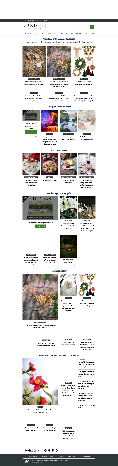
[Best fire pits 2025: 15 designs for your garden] (68, 246)
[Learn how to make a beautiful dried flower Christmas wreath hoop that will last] (87, 326)
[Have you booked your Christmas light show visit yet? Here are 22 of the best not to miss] (49, 121)
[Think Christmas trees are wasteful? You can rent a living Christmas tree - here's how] (68, 415)
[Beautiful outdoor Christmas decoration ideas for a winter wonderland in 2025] (59, 61)
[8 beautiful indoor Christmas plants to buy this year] (68, 207)
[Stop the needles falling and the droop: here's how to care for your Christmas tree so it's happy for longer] (68, 369)
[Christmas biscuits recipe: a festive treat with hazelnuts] (31, 164)
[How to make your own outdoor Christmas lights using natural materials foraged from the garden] (68, 285)
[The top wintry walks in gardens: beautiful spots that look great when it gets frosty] (68, 121)
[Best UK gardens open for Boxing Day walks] (87, 121)
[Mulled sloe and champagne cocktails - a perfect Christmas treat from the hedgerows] (87, 164)
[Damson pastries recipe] (49, 164)
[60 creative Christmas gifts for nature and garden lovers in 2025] (34, 61)
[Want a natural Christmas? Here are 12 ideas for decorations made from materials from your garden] (28, 345)
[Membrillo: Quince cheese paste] (68, 164)
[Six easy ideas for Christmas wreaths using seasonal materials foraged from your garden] (68, 326)
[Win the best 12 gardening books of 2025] (31, 115)
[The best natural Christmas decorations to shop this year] (83, 61)
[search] (92, 27)
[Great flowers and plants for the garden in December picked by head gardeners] (40, 381)
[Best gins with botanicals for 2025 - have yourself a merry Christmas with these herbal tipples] (87, 207)
